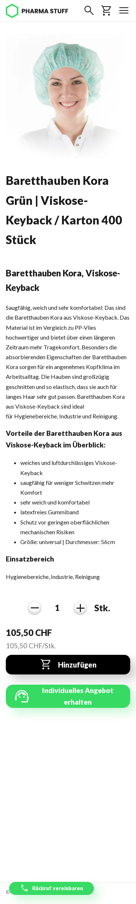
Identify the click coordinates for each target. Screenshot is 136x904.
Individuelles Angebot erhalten (63, 696)
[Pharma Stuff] (37, 11)
